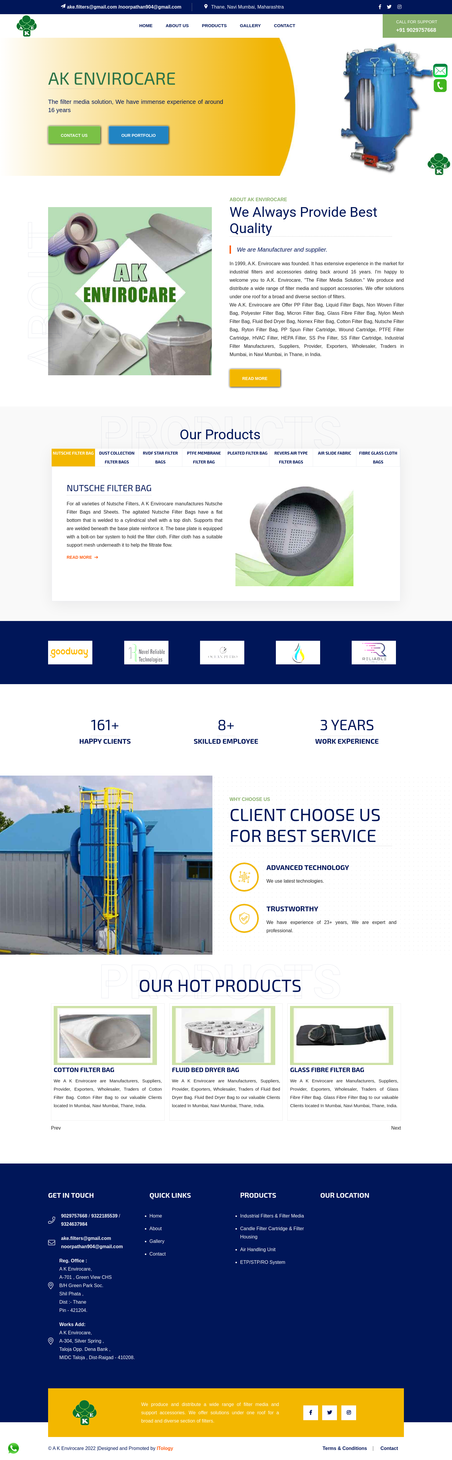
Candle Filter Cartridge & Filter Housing (272, 1232)
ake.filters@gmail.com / (90, 6)
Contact (284, 25)
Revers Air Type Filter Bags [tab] (291, 457)
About (156, 1228)
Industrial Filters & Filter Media (272, 1215)
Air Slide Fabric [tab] (334, 452)
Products (214, 25)
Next (396, 1127)
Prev (56, 1127)
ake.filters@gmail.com (86, 1238)
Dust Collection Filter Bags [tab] (117, 457)
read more (255, 378)
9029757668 (74, 1215)
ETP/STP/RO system (262, 1262)
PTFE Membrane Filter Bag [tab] (204, 457)
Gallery (250, 25)
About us (177, 25)
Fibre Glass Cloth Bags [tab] (378, 457)
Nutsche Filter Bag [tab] (73, 452)
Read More (82, 557)
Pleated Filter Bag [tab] (247, 452)
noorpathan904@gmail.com (150, 6)
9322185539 (104, 1215)
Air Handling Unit (258, 1249)
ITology (165, 1448)
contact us (74, 135)
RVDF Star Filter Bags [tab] (160, 457)
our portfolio (138, 135)
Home (146, 25)
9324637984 (74, 1224)
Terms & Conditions (344, 1448)
